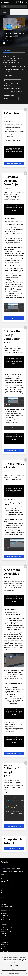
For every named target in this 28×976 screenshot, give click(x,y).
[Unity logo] (5, 862)
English (3, 868)
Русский (21, 871)
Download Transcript (10, 218)
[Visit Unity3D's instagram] (12, 881)
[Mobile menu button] (24, 2)
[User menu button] (19, 2)
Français (18, 868)
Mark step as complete (14, 163)
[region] (14, 964)
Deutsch (8, 868)
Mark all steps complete (14, 848)
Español (15, 871)
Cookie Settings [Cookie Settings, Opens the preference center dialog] (14, 965)
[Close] (27, 954)
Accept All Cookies (14, 973)
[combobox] (14, 6)
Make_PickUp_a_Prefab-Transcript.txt (13, 88)
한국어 (2, 874)
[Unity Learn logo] (5, 2)
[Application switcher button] (16, 2)
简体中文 (10, 871)
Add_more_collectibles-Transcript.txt (13, 91)
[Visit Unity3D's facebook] (10, 881)
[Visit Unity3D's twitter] (7, 881)
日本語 (13, 868)
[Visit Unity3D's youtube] (2, 881)
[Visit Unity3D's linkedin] (4, 881)
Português (4, 871)
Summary (6, 50)
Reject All (13, 969)
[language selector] (11, 98)
